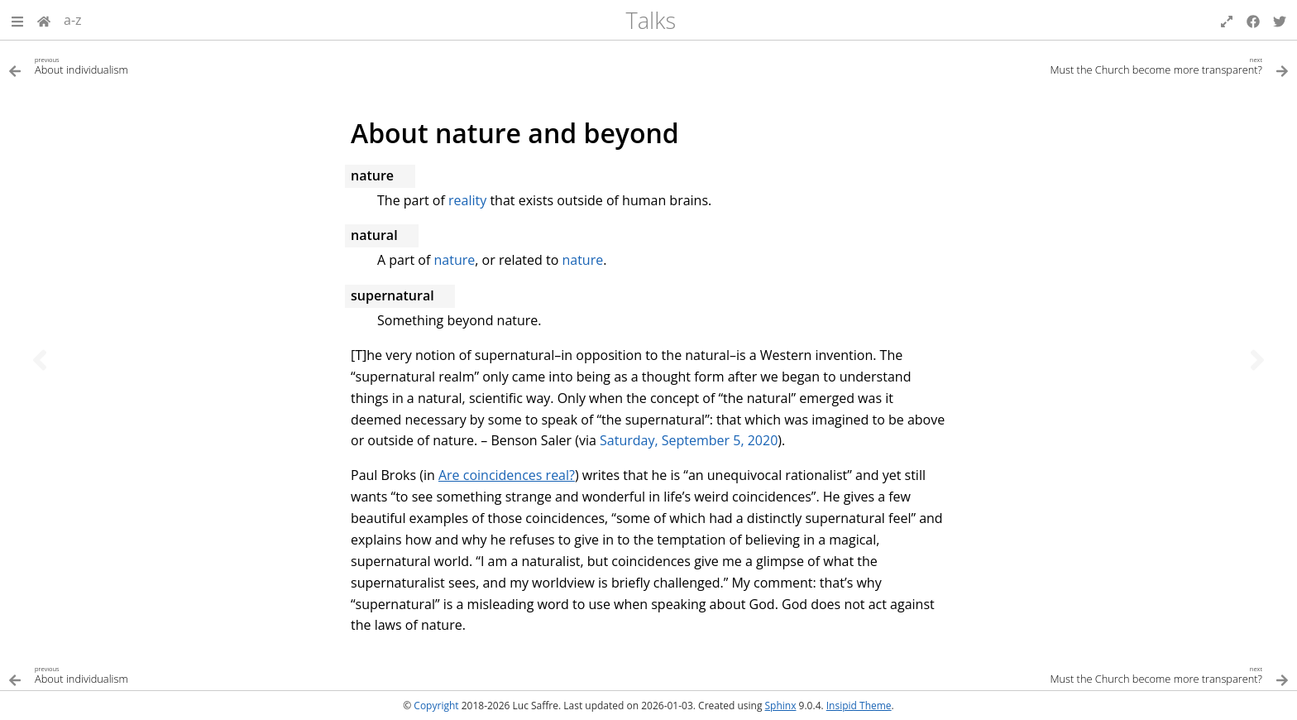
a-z (73, 20)
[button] (17, 20)
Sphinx (781, 705)
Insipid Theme (859, 705)
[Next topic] (1257, 360)
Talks (650, 20)
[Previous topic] (39, 360)
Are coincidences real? (506, 475)
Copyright (436, 705)
